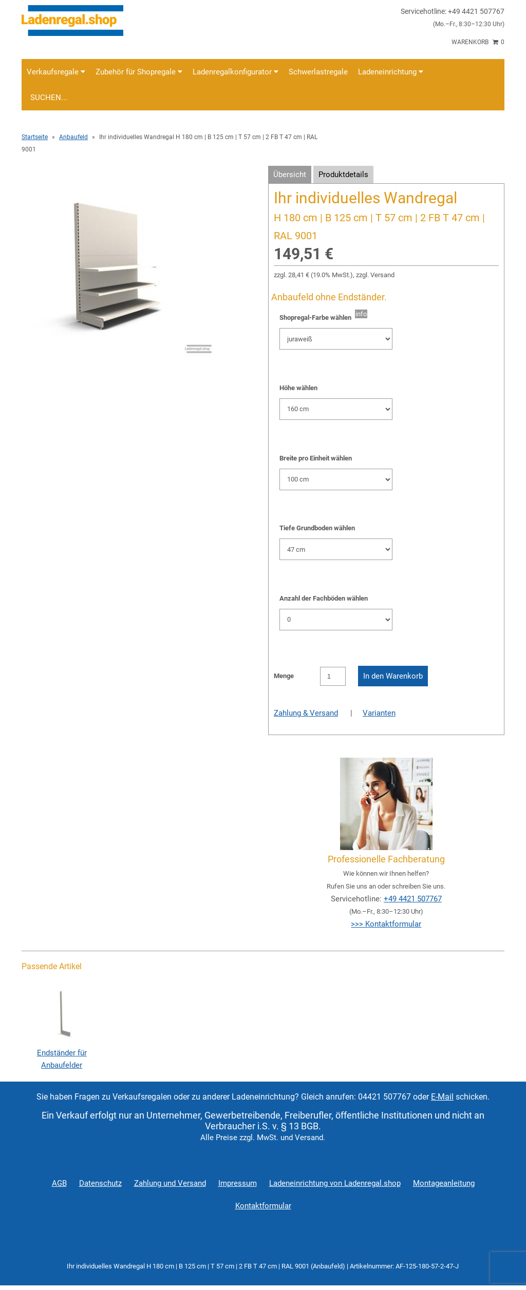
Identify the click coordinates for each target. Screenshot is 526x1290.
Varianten (379, 713)
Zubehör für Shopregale (139, 71)
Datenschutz (100, 1183)
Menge (284, 676)
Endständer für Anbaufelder (61, 1053)
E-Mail (442, 1097)
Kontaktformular (263, 1205)
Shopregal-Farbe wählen (317, 317)
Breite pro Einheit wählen (315, 458)
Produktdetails (343, 174)
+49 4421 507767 (413, 898)
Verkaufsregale (56, 71)
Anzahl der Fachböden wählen (323, 598)
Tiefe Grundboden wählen (317, 528)
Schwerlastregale (318, 71)
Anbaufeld (73, 137)
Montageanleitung (444, 1183)
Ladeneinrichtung (390, 71)
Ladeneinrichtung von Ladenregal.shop (335, 1183)
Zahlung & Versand (306, 713)
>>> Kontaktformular (386, 924)
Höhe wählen (298, 388)
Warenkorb (478, 42)
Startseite (35, 137)
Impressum (237, 1183)
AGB (59, 1183)
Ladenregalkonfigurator (235, 71)
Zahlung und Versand (170, 1183)
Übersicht (289, 174)
